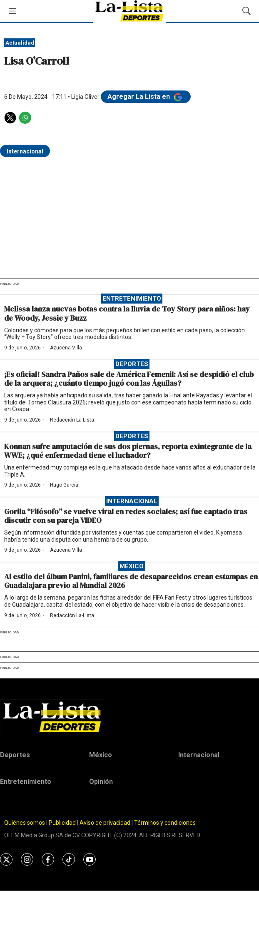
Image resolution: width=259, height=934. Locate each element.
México (132, 566)
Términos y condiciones (165, 822)
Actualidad (19, 43)
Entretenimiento (131, 298)
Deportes (131, 364)
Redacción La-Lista (72, 420)
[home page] (129, 716)
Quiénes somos (24, 822)
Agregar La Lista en (145, 96)
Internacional (25, 151)
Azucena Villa (66, 348)
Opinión (101, 782)
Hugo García (64, 485)
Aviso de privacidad (105, 822)
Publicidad (63, 822)
